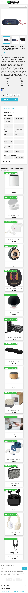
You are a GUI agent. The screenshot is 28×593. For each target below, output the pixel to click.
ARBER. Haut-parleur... (14, 386)
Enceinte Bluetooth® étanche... (14, 337)
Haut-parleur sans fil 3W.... (14, 312)
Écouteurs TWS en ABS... (14, 215)
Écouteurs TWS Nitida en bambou (14, 288)
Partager (7, 95)
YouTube (14, 579)
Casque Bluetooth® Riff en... (14, 532)
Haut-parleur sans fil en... (14, 264)
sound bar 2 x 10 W (14, 361)
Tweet (11, 95)
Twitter (10, 579)
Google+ (14, 95)
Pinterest (18, 95)
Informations (5, 589)
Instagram (20, 579)
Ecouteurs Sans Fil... (14, 508)
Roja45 (3, 103)
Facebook (7, 579)
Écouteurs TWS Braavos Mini (14, 459)
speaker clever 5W (14, 434)
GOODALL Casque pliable (14, 556)
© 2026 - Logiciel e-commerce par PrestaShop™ (13, 591)
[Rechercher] (18, 6)
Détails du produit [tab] (9, 108)
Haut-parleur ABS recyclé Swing (14, 191)
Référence (6, 112)
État (4, 161)
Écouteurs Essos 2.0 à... (14, 239)
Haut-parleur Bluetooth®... (14, 410)
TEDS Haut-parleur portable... (14, 483)
